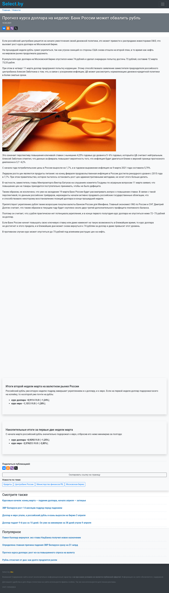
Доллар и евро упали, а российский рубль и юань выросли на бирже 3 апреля (44, 515)
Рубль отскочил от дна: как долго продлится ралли (29, 560)
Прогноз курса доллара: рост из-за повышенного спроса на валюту (38, 552)
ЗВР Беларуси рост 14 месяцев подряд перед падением (32, 508)
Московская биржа (75, 484)
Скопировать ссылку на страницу (84, 475)
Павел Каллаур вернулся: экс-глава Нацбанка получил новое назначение (41, 537)
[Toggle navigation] (163, 4)
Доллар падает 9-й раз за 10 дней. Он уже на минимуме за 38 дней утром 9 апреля (46, 522)
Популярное (11, 532)
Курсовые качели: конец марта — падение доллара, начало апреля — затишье (44, 500)
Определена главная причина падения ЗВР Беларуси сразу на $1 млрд (40, 545)
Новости (16, 10)
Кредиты (8, 484)
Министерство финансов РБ (50, 484)
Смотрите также (15, 495)
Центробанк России (24, 484)
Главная (6, 10)
